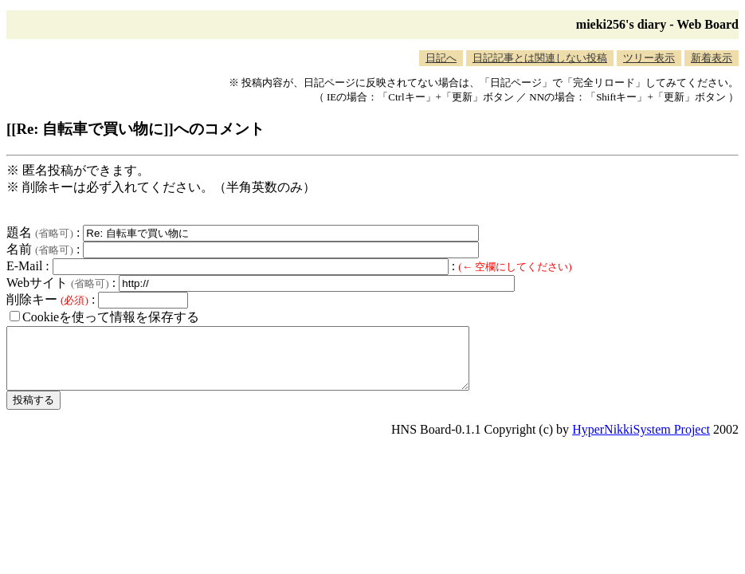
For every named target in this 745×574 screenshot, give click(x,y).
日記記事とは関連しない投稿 (539, 58)
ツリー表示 (649, 58)
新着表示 (711, 58)
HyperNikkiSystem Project (641, 441)
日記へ (441, 58)
